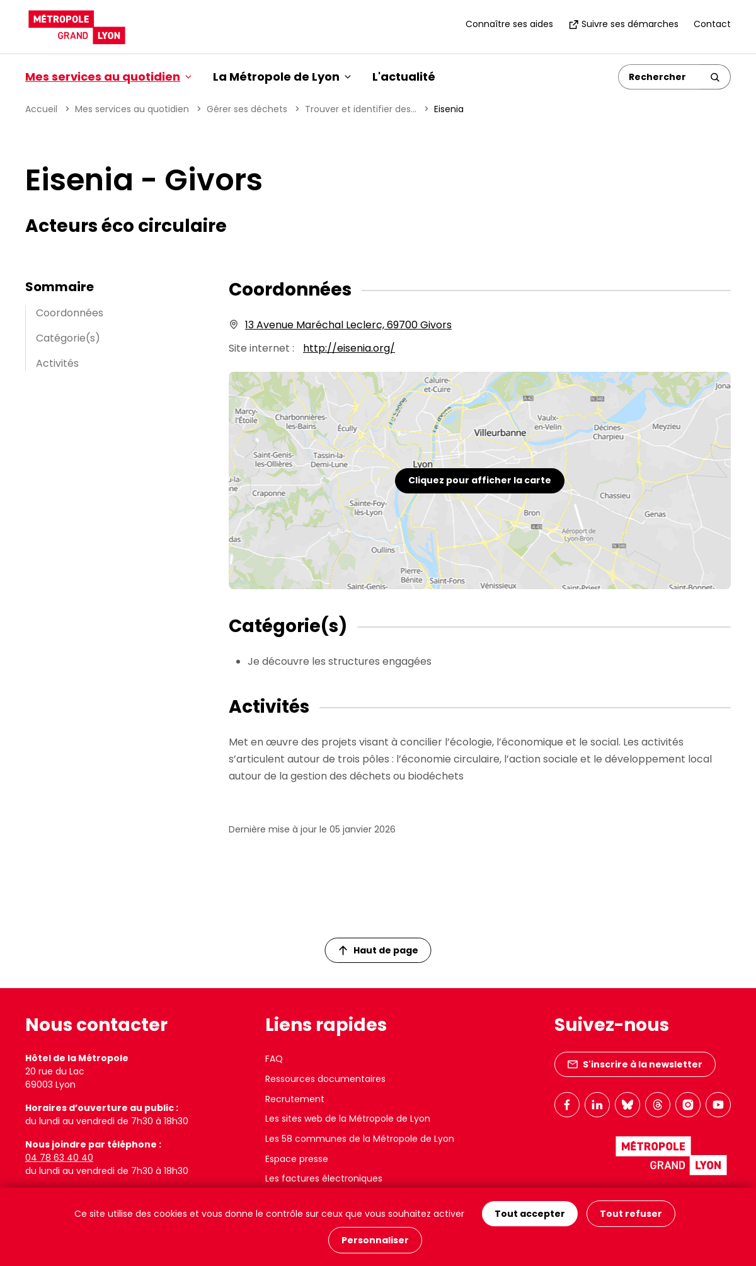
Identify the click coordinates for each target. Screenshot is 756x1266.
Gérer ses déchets (247, 109)
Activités (57, 363)
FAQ (274, 1058)
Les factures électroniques (323, 1178)
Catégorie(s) (68, 338)
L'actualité (403, 76)
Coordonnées (69, 313)
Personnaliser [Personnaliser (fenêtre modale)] (375, 1240)
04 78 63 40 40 (59, 1157)
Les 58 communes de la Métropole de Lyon (359, 1138)
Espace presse (296, 1159)
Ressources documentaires (325, 1079)
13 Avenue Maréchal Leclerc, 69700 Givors (348, 325)
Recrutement (294, 1099)
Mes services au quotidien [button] (108, 76)
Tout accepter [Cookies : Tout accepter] (530, 1213)
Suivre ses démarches (623, 24)
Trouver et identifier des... (360, 109)
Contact (712, 24)
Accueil (41, 109)
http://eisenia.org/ (349, 348)
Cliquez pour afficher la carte (479, 480)
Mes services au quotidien (132, 109)
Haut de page (378, 950)
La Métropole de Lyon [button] (282, 76)
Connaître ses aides (509, 24)
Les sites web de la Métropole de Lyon (347, 1118)
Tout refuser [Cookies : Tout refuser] (631, 1213)
